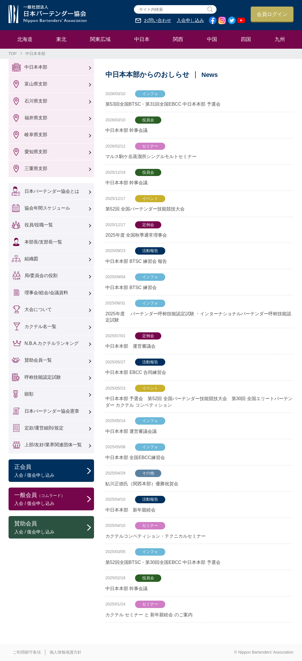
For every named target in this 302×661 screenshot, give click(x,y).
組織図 (31, 258)
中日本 (142, 39)
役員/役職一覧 (39, 224)
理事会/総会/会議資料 (46, 292)
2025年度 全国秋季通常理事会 (136, 235)
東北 (61, 39)
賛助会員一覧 (38, 360)
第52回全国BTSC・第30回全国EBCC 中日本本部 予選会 (163, 562)
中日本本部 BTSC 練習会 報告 (136, 261)
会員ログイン (272, 14)
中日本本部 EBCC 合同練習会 (135, 372)
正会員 (54, 471)
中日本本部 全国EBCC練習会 (135, 457)
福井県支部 (36, 117)
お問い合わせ (157, 20)
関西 (178, 39)
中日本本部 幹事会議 (126, 130)
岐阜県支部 (36, 134)
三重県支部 (36, 168)
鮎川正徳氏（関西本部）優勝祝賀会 (141, 483)
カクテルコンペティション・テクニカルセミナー (155, 536)
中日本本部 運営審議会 (132, 346)
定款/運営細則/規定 (44, 427)
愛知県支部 (36, 151)
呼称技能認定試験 (43, 377)
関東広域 (100, 39)
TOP (13, 53)
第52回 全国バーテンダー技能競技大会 (145, 208)
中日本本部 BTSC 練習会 (131, 287)
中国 (212, 39)
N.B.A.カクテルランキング (52, 343)
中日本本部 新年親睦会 (130, 509)
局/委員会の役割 (41, 275)
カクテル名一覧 (40, 326)
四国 (246, 39)
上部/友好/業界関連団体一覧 (53, 444)
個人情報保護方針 (65, 652)
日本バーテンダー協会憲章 (52, 411)
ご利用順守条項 (27, 652)
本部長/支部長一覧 (43, 242)
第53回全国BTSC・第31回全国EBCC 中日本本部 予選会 (163, 104)
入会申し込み (190, 20)
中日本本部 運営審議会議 (131, 431)
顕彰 (29, 394)
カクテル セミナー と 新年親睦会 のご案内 (149, 614)
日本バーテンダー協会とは (52, 191)
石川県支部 (36, 101)
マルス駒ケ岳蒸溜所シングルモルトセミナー (151, 156)
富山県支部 (36, 83)
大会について (38, 309)
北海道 (24, 39)
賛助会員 (54, 527)
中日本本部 (36, 67)
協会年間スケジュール (47, 208)
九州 (280, 39)
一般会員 (54, 499)
